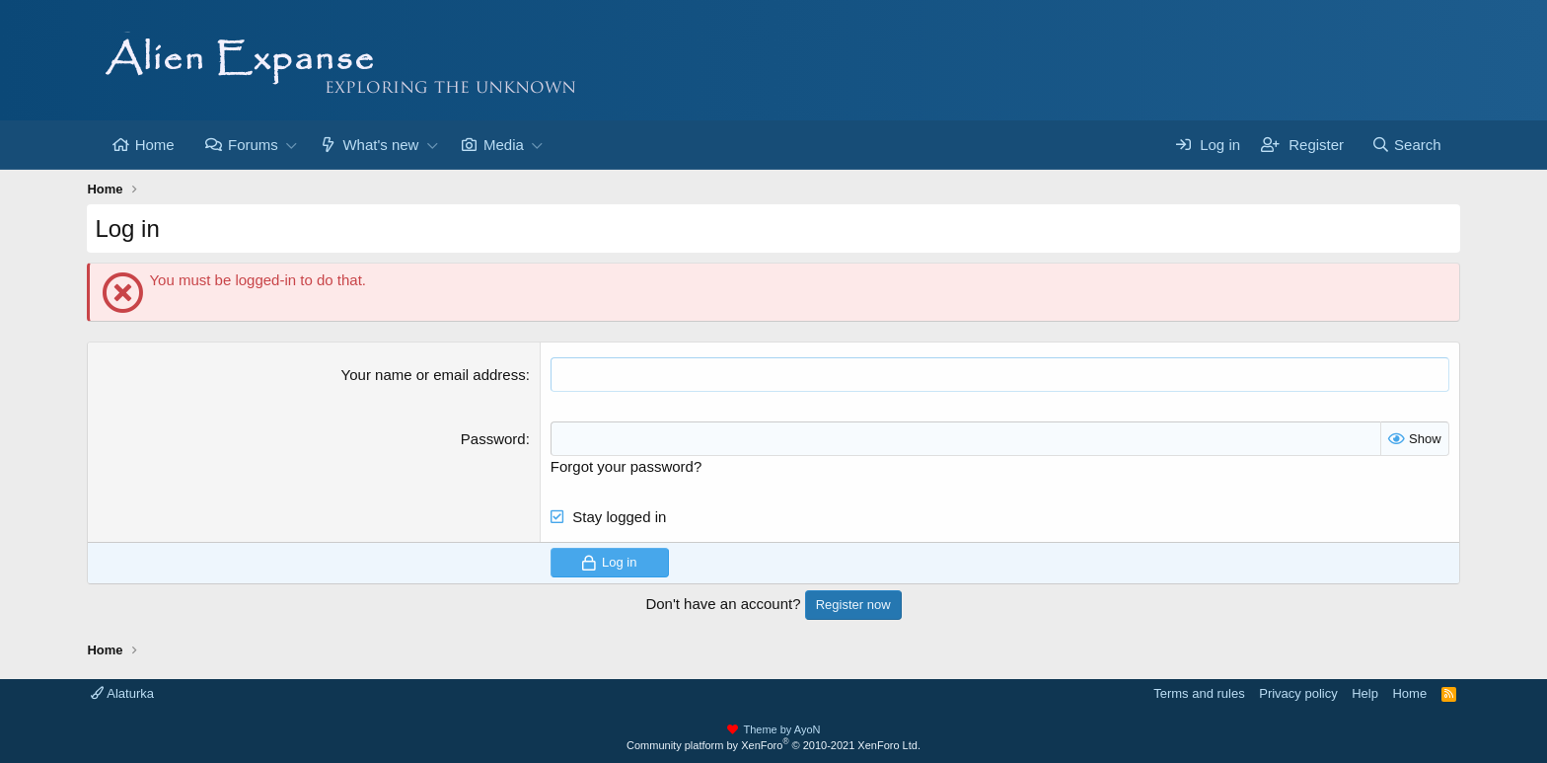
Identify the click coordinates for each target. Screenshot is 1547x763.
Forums (253, 144)
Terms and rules (1198, 693)
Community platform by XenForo (773, 745)
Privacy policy (1298, 693)
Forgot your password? (626, 466)
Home (155, 144)
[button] (292, 144)
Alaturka (122, 693)
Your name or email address (433, 374)
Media (503, 144)
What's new (380, 144)
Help (1365, 693)
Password (493, 438)
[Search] (1406, 144)
